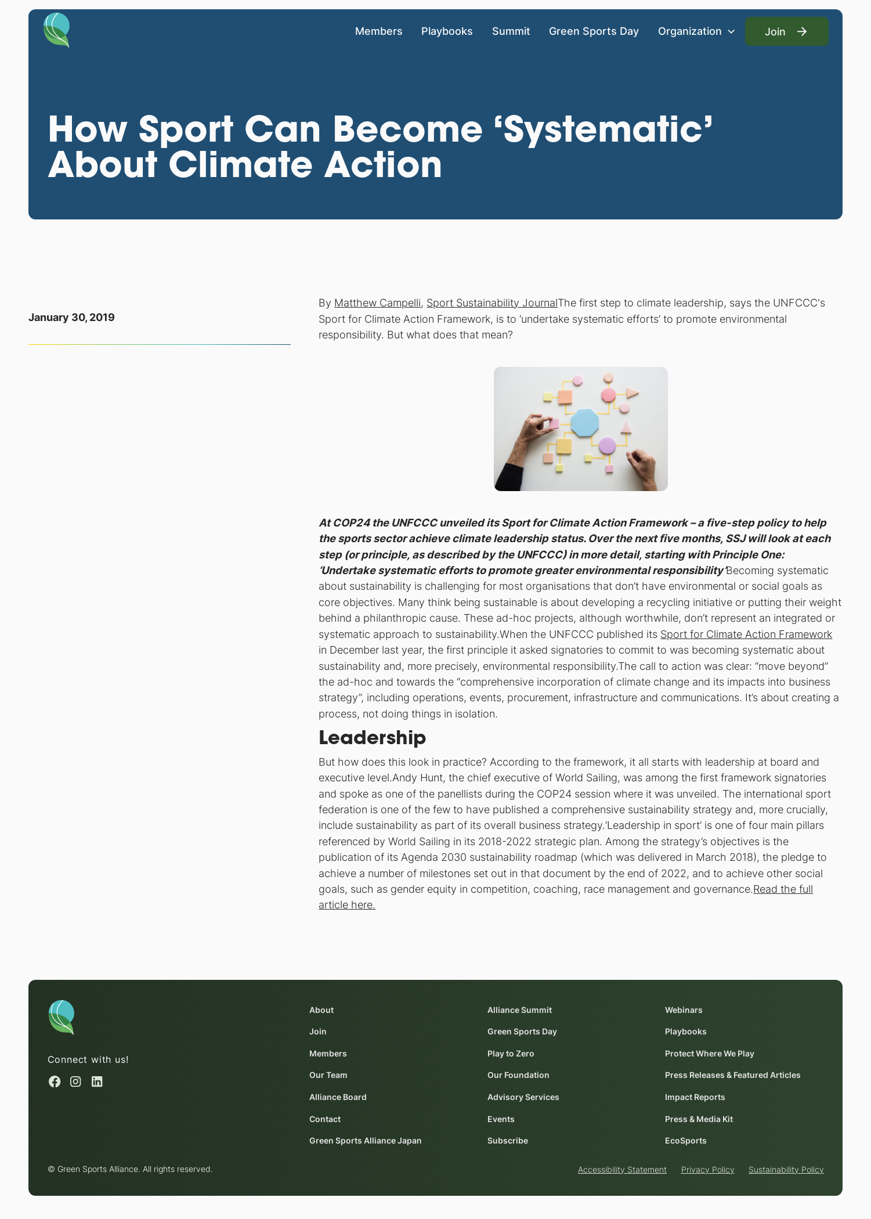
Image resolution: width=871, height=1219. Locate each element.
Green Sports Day (594, 31)
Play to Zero (510, 1053)
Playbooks (447, 31)
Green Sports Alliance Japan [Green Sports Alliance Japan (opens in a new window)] (365, 1140)
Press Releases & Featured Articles (733, 1075)
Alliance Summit (519, 1010)
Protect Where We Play (709, 1053)
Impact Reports (695, 1097)
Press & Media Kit (699, 1119)
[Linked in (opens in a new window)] (96, 1081)
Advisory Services (523, 1097)
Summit (511, 31)
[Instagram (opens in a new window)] (75, 1081)
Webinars (684, 1010)
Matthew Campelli (377, 302)
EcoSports (686, 1140)
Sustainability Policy (786, 1169)
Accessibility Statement (622, 1169)
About (321, 1010)
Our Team (328, 1075)
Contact (325, 1119)
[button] (696, 31)
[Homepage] (56, 29)
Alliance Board (338, 1097)
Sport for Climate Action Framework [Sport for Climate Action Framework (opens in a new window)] (746, 633)
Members (379, 31)
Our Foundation (518, 1075)
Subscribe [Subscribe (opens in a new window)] (507, 1140)
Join (318, 1031)
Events (500, 1119)
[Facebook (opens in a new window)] (54, 1081)
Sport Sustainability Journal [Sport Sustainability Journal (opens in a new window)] (492, 302)
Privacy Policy (707, 1169)
